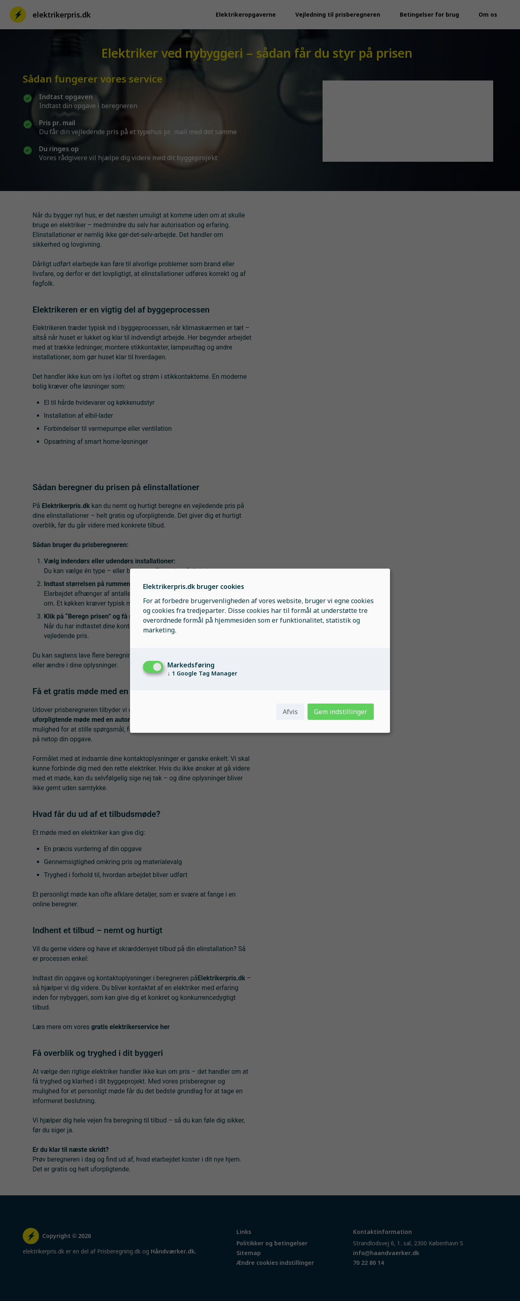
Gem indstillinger (340, 711)
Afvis (290, 711)
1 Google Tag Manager (202, 673)
